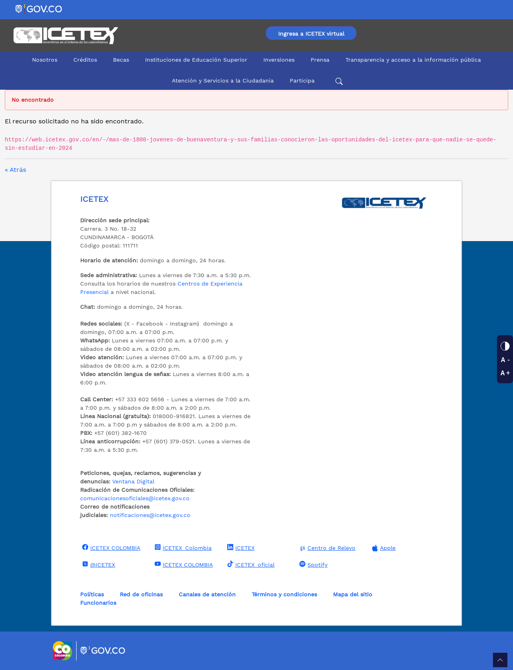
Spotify (312, 564)
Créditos (85, 59)
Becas (121, 59)
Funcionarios (98, 603)
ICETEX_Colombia (182, 547)
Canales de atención (207, 594)
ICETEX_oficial (250, 564)
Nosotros (44, 59)
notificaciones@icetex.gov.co (150, 515)
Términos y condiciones (284, 594)
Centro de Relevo (326, 548)
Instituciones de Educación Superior (196, 59)
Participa (302, 80)
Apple (383, 548)
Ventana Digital (133, 481)
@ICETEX (97, 564)
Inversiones (279, 59)
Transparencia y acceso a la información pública (413, 59)
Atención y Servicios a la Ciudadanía (223, 80)
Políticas (92, 594)
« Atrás (15, 169)
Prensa (320, 59)
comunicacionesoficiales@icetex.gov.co (135, 498)
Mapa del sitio (352, 594)
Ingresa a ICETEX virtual (311, 33)
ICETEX (239, 547)
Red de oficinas (141, 594)
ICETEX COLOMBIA (110, 547)
